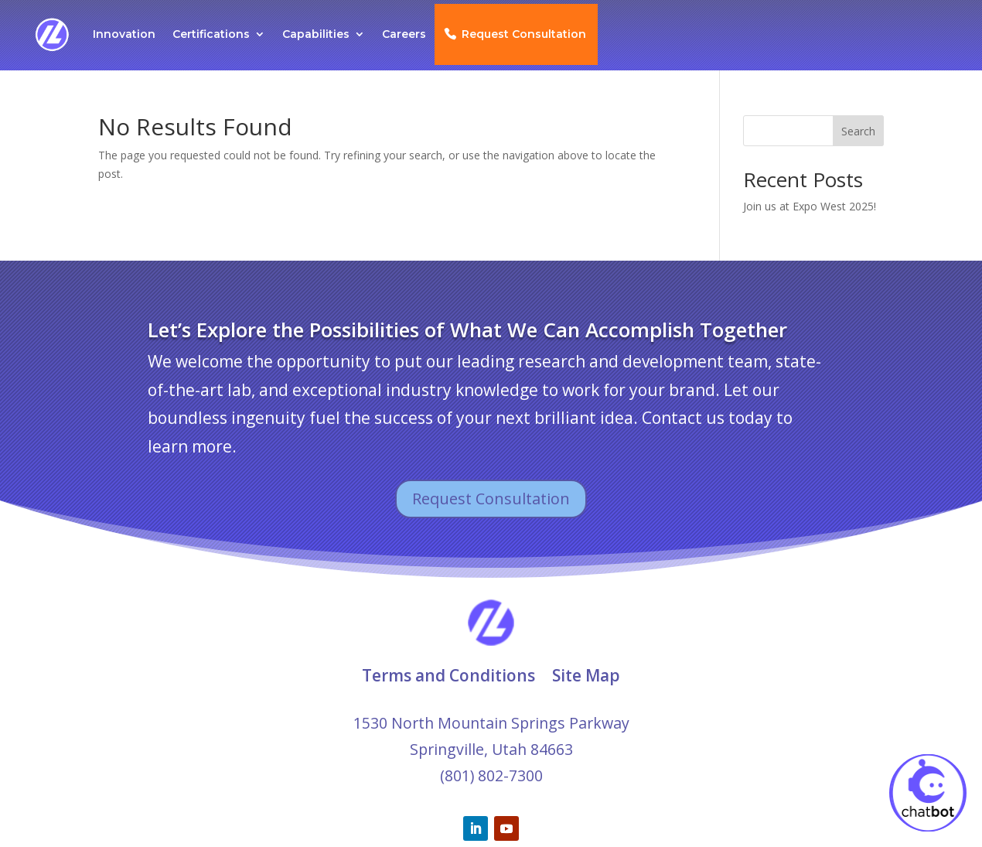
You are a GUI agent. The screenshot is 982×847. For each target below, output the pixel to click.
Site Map (586, 675)
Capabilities (315, 34)
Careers (404, 34)
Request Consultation (524, 34)
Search (858, 131)
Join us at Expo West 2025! (809, 206)
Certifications (211, 34)
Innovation (124, 34)
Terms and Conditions (448, 675)
